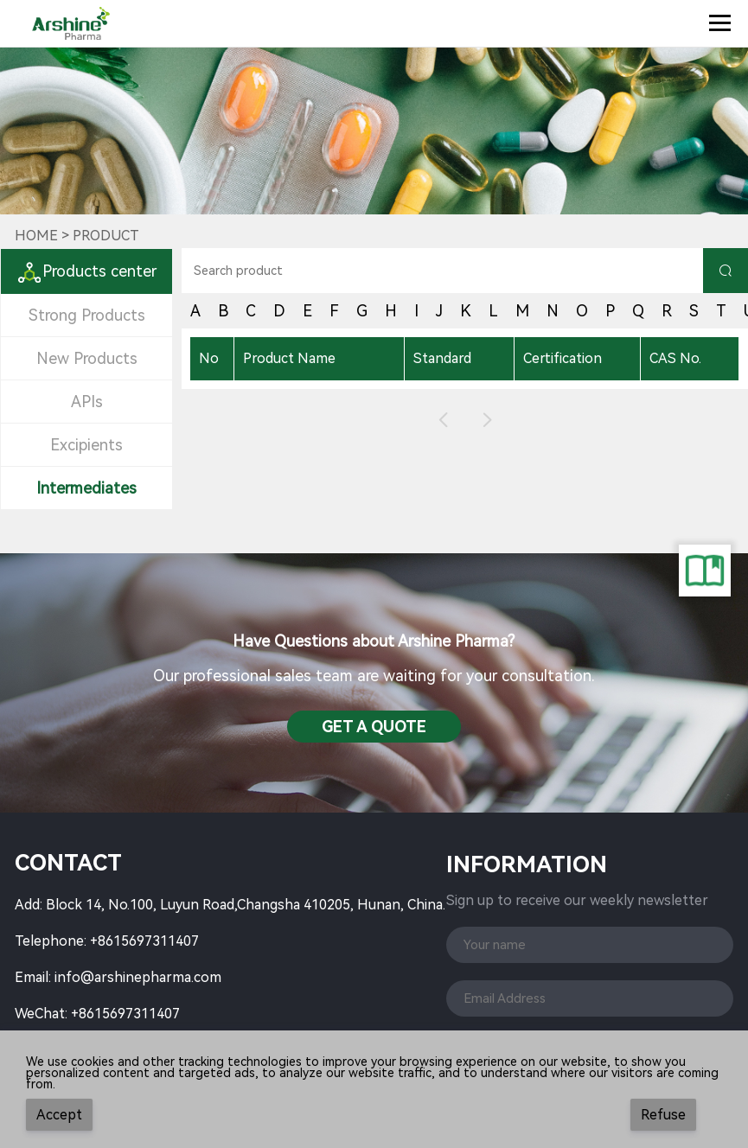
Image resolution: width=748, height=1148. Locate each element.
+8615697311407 (144, 941)
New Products (86, 358)
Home (36, 235)
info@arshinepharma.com (137, 977)
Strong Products (87, 315)
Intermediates (86, 488)
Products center (86, 271)
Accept (59, 1115)
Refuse (663, 1115)
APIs (87, 401)
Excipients (86, 445)
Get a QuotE (374, 727)
